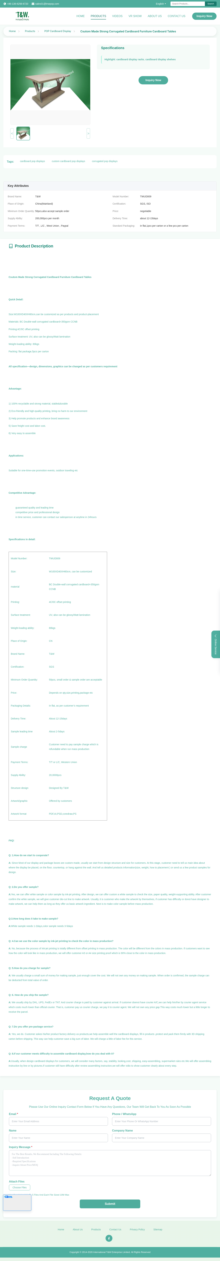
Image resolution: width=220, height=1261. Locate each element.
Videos (117, 16)
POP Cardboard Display (57, 31)
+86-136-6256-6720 (17, 3)
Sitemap (157, 1232)
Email (13, 1114)
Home (80, 16)
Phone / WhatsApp (124, 1114)
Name (12, 1130)
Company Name (122, 1130)
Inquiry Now (204, 16)
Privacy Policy (137, 1232)
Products (98, 16)
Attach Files (17, 1181)
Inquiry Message (20, 1147)
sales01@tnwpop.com (47, 3)
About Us (155, 16)
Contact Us (176, 16)
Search (210, 4)
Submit (110, 1204)
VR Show (135, 16)
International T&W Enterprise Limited (111, 1255)
